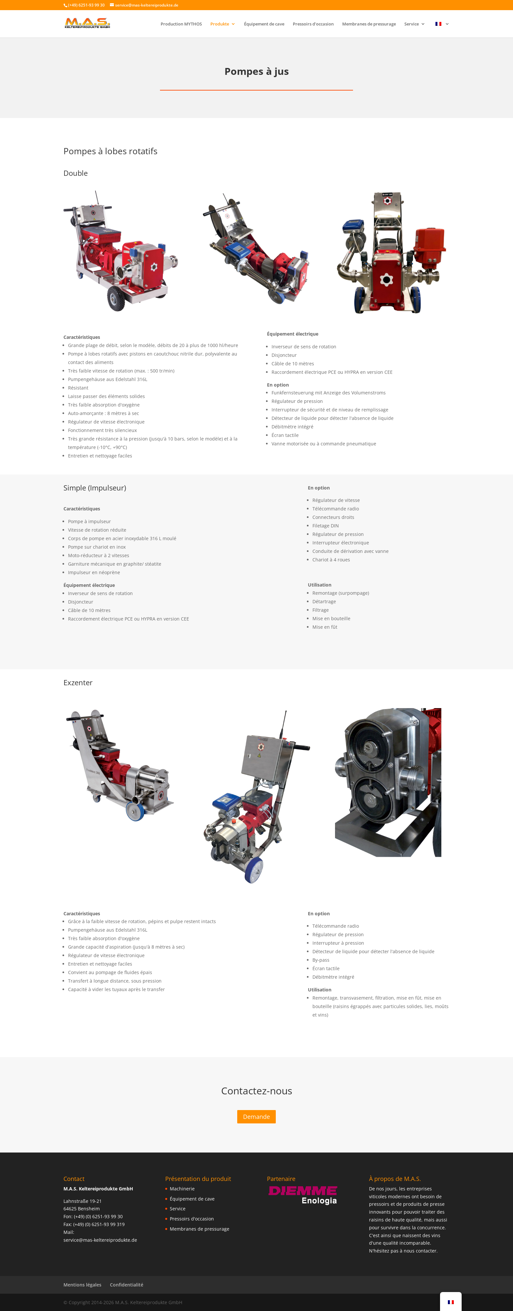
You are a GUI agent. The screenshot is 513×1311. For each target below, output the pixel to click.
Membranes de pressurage (369, 24)
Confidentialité (126, 1285)
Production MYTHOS (181, 24)
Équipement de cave (264, 24)
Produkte (219, 24)
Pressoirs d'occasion (313, 24)
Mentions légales (82, 1285)
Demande (256, 1116)
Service (411, 24)
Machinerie (182, 1189)
